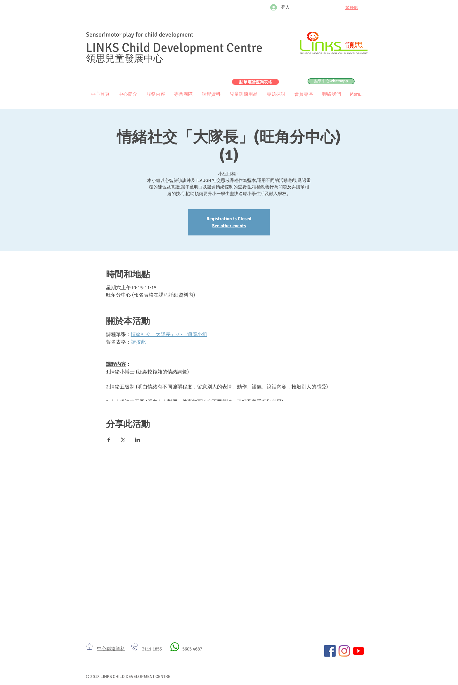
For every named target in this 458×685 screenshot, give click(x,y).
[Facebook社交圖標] (330, 651)
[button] (304, 94)
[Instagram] (344, 651)
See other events (229, 226)
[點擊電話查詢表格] (255, 82)
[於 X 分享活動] (123, 440)
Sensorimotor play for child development (139, 34)
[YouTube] (358, 651)
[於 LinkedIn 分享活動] (137, 440)
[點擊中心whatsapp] (331, 81)
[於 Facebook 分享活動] (109, 440)
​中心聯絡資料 (111, 649)
